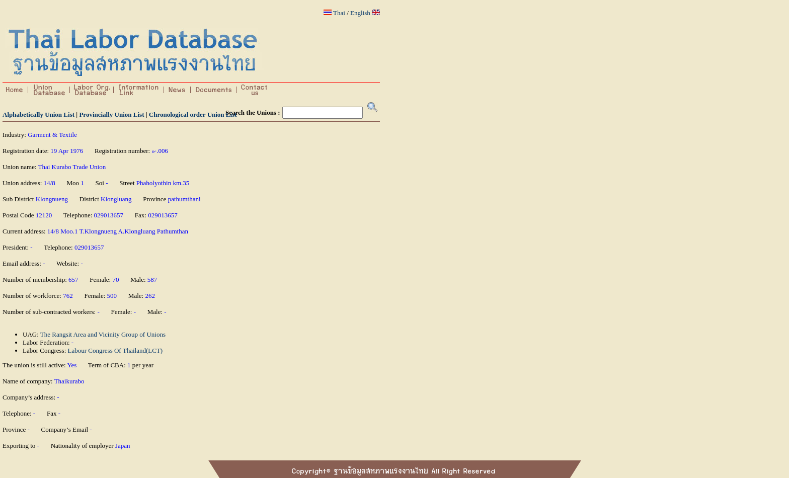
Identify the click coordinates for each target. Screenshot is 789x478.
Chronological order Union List (193, 114)
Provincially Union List (111, 114)
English (360, 13)
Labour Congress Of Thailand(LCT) (115, 350)
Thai (339, 13)
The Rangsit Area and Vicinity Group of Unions (103, 334)
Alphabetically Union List (38, 114)
